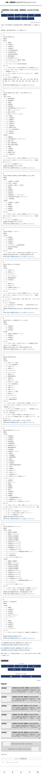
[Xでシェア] (7, 15)
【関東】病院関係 (4, 660)
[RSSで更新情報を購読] (31, 676)
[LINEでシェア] (14, 18)
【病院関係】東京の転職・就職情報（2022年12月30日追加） (15, 650)
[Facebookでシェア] (20, 15)
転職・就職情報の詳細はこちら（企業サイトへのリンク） (21, 85)
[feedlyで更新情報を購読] (11, 676)
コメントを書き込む (21, 759)
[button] (27, 18)
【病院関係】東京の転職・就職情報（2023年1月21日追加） (15, 644)
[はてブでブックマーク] (34, 15)
